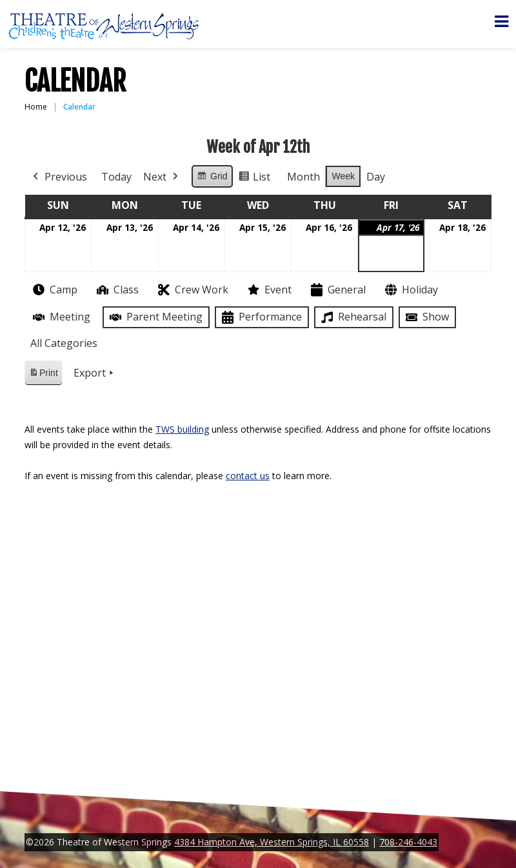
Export (95, 373)
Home (36, 106)
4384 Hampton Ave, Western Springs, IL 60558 (271, 842)
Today (116, 177)
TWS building (182, 429)
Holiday (410, 290)
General (337, 290)
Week (343, 176)
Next (162, 177)
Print (43, 375)
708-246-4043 (408, 842)
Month (303, 177)
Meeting (60, 317)
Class (116, 289)
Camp (53, 289)
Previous (58, 177)
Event (268, 289)
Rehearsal (352, 317)
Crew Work (191, 290)
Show (426, 317)
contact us (248, 475)
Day (375, 177)
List (254, 179)
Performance (260, 317)
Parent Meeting (155, 317)
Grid (212, 178)
